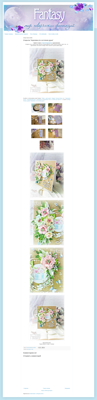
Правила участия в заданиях (21, 34)
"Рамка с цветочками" (46, 98)
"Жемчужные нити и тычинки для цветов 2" (52, 99)
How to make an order (53, 34)
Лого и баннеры (33, 34)
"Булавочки (38, 99)
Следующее (26, 388)
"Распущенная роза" (31, 99)
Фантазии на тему (30, 349)
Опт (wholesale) (42, 34)
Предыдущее (67, 388)
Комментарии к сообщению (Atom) (36, 393)
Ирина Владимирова (47, 42)
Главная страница (8, 34)
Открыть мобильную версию (46, 390)
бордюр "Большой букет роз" (58, 98)
